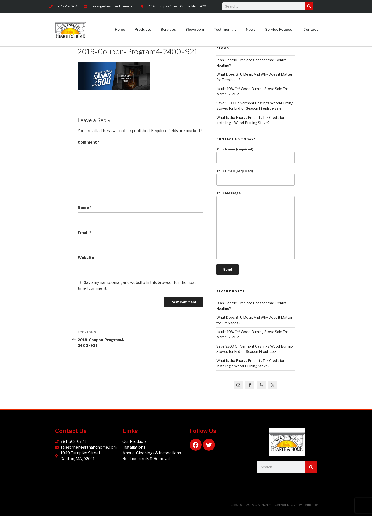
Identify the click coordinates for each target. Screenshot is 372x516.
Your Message (255, 225)
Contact (310, 29)
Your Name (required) (255, 155)
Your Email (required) (255, 177)
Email (84, 232)
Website (86, 257)
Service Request (279, 29)
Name (84, 207)
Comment (88, 142)
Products (143, 29)
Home (120, 29)
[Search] (309, 6)
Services (168, 29)
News (251, 29)
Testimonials (225, 29)
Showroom (194, 29)
